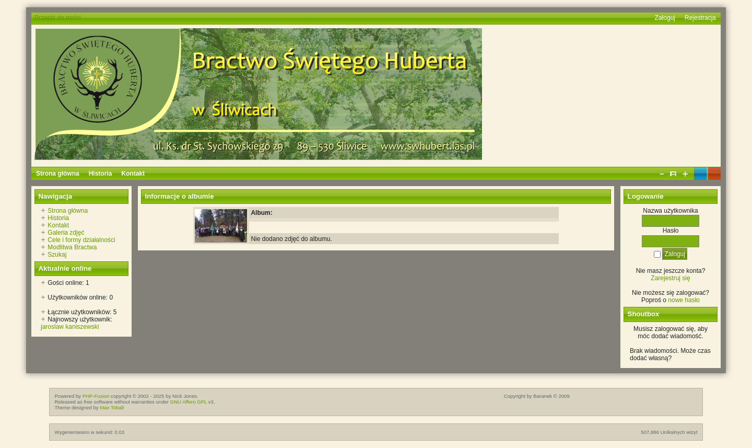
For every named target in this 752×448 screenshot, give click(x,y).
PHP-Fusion (96, 396)
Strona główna (68, 210)
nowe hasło (684, 300)
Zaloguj (665, 17)
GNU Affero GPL (188, 402)
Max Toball (112, 407)
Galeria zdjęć (66, 232)
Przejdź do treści (57, 17)
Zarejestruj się (670, 278)
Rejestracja (700, 17)
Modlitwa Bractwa (72, 247)
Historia (58, 218)
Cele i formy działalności (81, 240)
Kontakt (58, 225)
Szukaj (57, 254)
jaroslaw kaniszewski (70, 326)
